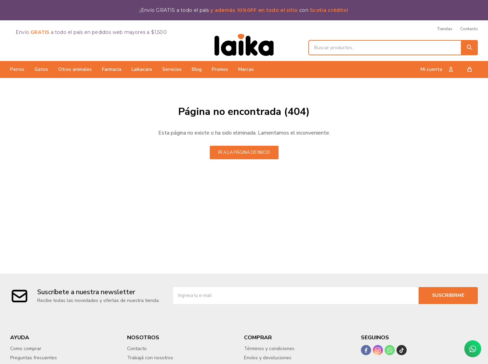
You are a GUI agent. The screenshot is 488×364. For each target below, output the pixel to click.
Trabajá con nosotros (150, 358)
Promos (220, 69)
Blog (197, 69)
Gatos (41, 69)
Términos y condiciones (269, 348)
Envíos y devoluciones (267, 358)
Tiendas (444, 29)
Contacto (469, 29)
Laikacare (141, 69)
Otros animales (75, 69)
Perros (17, 69)
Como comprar (25, 348)
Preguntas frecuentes (33, 358)
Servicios (172, 69)
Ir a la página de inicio (244, 152)
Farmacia (111, 69)
